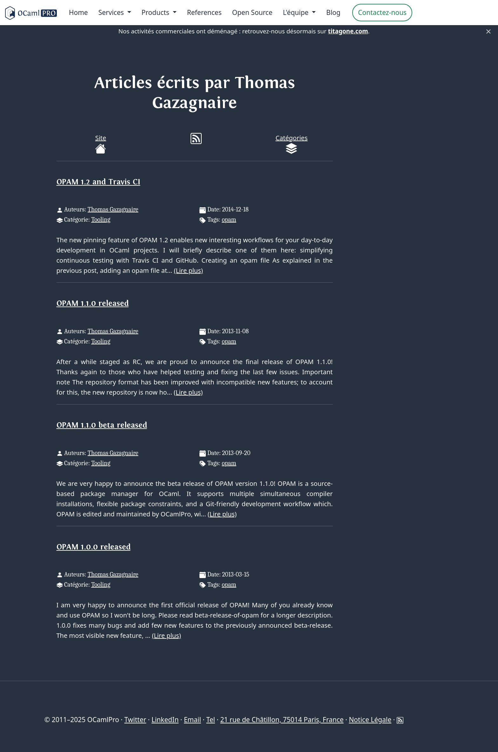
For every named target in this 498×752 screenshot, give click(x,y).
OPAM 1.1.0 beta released (102, 425)
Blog (333, 12)
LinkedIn (164, 719)
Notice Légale (370, 719)
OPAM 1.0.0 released (94, 547)
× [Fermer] (488, 31)
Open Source (252, 12)
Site (100, 144)
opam (229, 219)
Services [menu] (112, 12)
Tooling (100, 219)
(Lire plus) (188, 270)
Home (78, 12)
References (204, 12)
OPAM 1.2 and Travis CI (98, 182)
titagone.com (348, 31)
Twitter (135, 719)
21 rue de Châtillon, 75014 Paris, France (281, 719)
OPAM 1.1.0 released (93, 303)
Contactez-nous (382, 12)
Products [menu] (156, 12)
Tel (210, 719)
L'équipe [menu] (296, 12)
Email (192, 719)
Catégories (291, 144)
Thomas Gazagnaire (113, 209)
